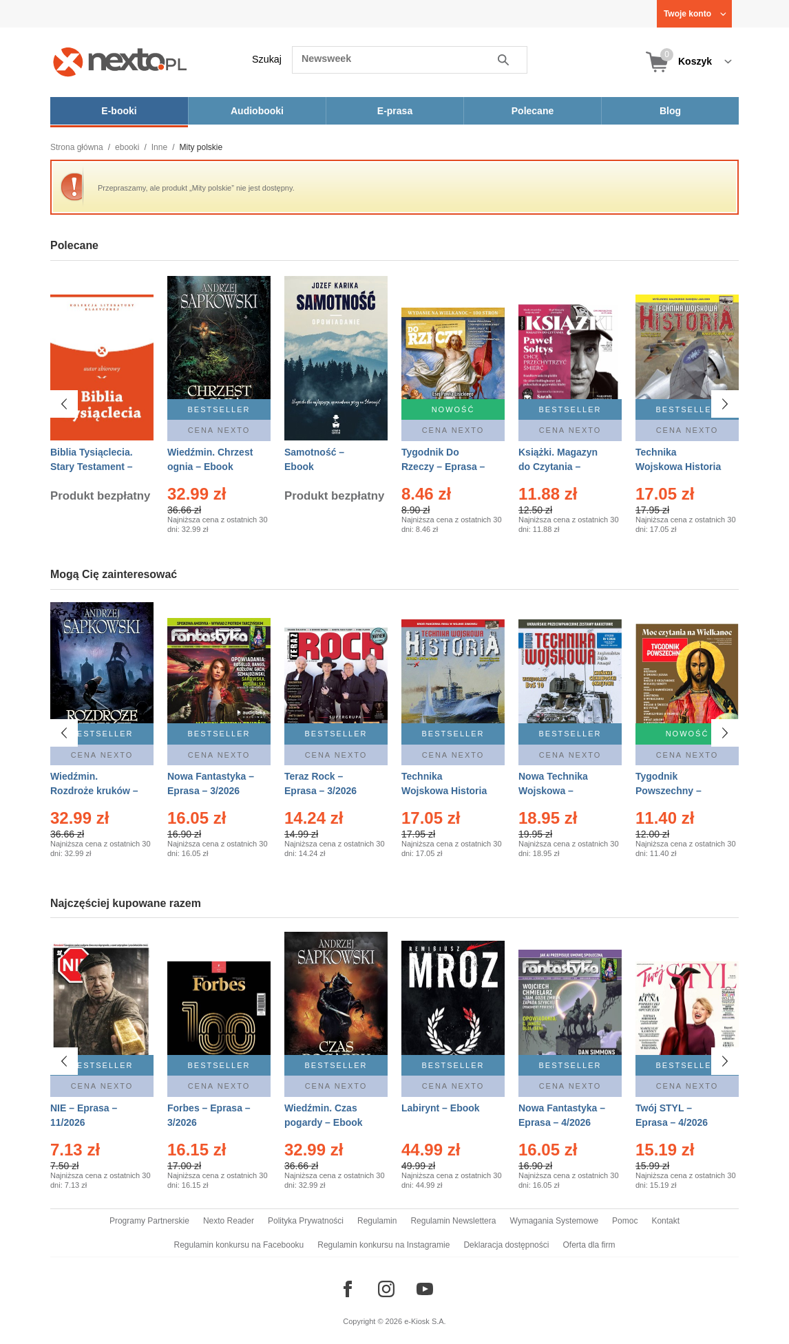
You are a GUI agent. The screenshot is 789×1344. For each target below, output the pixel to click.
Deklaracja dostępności (506, 1245)
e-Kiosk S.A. (425, 1321)
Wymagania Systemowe (553, 1221)
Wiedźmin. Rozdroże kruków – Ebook (94, 791)
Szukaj (267, 59)
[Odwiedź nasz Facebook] (348, 1289)
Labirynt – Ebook (440, 1107)
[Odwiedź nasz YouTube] (425, 1289)
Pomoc (625, 1221)
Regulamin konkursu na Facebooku (239, 1245)
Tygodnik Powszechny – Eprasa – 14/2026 (674, 791)
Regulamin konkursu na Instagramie (383, 1245)
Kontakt (665, 1221)
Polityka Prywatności (306, 1221)
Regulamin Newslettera (453, 1221)
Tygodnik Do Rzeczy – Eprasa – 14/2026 (443, 467)
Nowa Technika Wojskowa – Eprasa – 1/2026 (554, 791)
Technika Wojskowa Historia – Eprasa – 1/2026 (444, 791)
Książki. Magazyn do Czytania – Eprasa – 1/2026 (558, 467)
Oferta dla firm (588, 1245)
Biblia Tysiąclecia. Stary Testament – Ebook (91, 467)
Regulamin (377, 1221)
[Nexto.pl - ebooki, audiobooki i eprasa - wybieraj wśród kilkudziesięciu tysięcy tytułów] (120, 61)
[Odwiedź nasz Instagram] (386, 1289)
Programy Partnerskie (149, 1221)
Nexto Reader (228, 1221)
